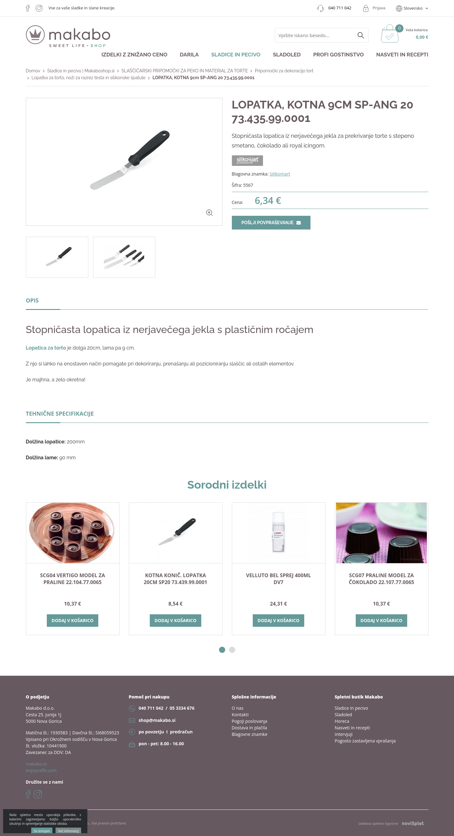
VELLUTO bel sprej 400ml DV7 (278, 579)
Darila (189, 54)
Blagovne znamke (250, 734)
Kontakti (240, 715)
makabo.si (36, 764)
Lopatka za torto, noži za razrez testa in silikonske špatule (89, 77)
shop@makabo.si (157, 720)
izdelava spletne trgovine (391, 823)
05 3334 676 (182, 708)
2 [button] (232, 650)
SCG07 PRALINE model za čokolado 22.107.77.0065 (381, 579)
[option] (73, 568)
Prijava (379, 8)
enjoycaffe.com (41, 770)
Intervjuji (344, 734)
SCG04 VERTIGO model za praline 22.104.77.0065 (72, 579)
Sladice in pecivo (236, 54)
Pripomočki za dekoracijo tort (284, 70)
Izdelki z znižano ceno (134, 54)
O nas (238, 708)
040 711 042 (151, 708)
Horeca (342, 721)
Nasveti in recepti (402, 54)
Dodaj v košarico (72, 620)
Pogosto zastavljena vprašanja (365, 741)
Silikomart (280, 174)
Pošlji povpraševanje (271, 222)
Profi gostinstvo (338, 54)
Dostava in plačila (249, 728)
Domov (33, 70)
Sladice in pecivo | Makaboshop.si (81, 70)
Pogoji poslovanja (249, 721)
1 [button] (222, 650)
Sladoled (287, 54)
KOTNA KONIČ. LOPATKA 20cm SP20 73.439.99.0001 (175, 579)
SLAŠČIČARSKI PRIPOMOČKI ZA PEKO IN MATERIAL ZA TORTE (184, 70)
